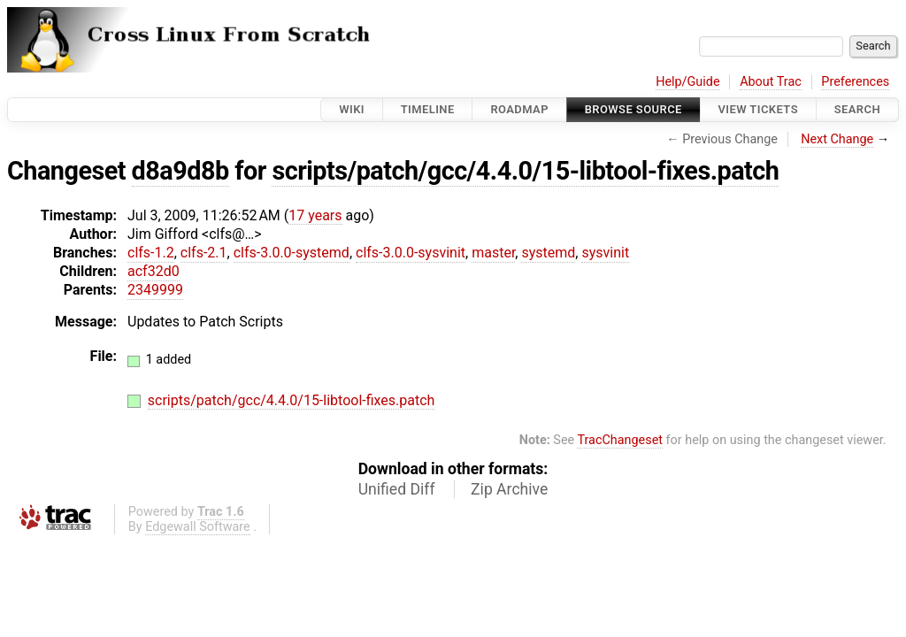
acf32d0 (153, 271)
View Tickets (758, 109)
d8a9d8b (180, 171)
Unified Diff (396, 489)
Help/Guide (687, 81)
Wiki (352, 109)
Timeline (428, 109)
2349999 (155, 289)
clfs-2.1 (203, 252)
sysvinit (605, 252)
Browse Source (633, 109)
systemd (548, 252)
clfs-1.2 (150, 252)
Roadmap (519, 109)
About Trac (771, 81)
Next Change (837, 139)
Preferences (855, 81)
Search (857, 109)
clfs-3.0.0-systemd (291, 252)
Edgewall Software (197, 526)
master (493, 252)
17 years (315, 215)
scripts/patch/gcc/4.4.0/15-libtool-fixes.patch (525, 171)
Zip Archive (509, 489)
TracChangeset (620, 440)
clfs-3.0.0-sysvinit (410, 252)
